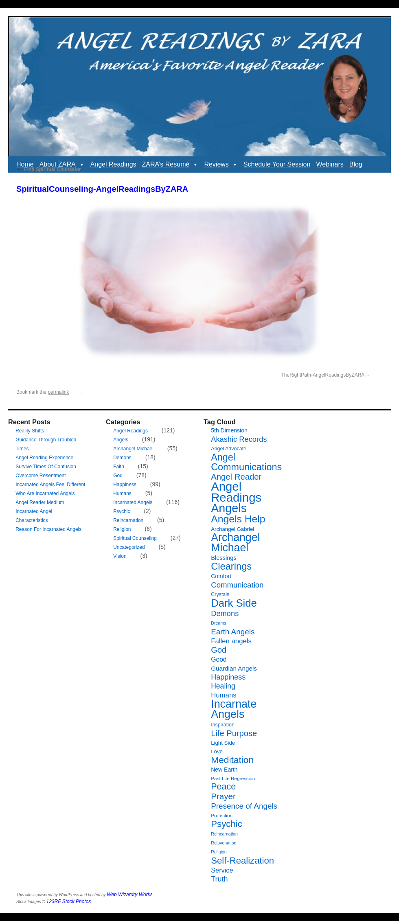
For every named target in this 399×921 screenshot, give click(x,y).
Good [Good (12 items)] (218, 659)
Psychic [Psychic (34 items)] (226, 824)
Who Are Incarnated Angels (45, 493)
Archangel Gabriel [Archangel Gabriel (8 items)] (232, 529)
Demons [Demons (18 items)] (225, 613)
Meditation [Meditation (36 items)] (232, 759)
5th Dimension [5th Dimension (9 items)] (229, 430)
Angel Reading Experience (44, 457)
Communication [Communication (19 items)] (237, 585)
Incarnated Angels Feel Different (50, 484)
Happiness (124, 484)
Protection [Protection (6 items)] (221, 815)
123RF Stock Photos (68, 901)
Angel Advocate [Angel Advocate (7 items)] (228, 449)
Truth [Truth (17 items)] (219, 879)
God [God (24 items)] (218, 649)
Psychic (121, 511)
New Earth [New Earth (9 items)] (224, 769)
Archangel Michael (133, 449)
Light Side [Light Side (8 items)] (223, 743)
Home (25, 164)
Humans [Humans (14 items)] (223, 695)
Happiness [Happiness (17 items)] (228, 677)
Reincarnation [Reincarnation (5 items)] (224, 833)
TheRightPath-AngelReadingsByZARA (322, 375)
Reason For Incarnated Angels (48, 529)
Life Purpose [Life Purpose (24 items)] (234, 733)
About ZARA (62, 164)
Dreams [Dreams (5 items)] (218, 623)
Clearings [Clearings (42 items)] (231, 566)
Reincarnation (128, 520)
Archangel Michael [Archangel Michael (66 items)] (235, 542)
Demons (122, 457)
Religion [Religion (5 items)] (219, 851)
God (118, 475)
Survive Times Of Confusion (45, 466)
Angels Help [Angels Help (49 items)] (238, 518)
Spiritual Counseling (135, 538)
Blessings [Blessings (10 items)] (224, 558)
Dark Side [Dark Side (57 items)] (234, 603)
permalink (58, 392)
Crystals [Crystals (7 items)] (220, 594)
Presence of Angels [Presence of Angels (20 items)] (244, 806)
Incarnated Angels (132, 502)
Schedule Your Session (277, 164)
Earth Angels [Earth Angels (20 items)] (232, 631)
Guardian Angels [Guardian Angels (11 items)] (234, 668)
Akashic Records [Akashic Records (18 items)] (239, 439)
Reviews (220, 164)
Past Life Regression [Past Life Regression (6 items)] (233, 778)
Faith (118, 466)
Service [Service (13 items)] (222, 870)
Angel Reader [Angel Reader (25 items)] (236, 476)
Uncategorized (129, 547)
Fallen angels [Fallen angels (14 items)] (231, 641)
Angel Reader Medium (39, 502)
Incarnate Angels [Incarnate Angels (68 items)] (233, 709)
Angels (120, 440)
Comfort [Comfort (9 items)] (221, 576)
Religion (122, 529)
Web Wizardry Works (129, 894)
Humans (122, 493)
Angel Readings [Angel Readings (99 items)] (236, 492)
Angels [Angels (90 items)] (229, 508)
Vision (119, 556)
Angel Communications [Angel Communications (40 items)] (246, 462)
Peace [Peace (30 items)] (223, 787)
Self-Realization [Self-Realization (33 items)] (242, 860)
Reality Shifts (29, 431)
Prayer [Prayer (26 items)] (223, 796)
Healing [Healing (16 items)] (223, 686)
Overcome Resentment (40, 475)
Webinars (329, 164)
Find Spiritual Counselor (48, 169)
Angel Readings (113, 164)
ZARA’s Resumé (170, 164)
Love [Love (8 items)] (217, 751)
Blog (355, 164)
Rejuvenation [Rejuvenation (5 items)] (223, 842)
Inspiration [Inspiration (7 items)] (223, 725)
